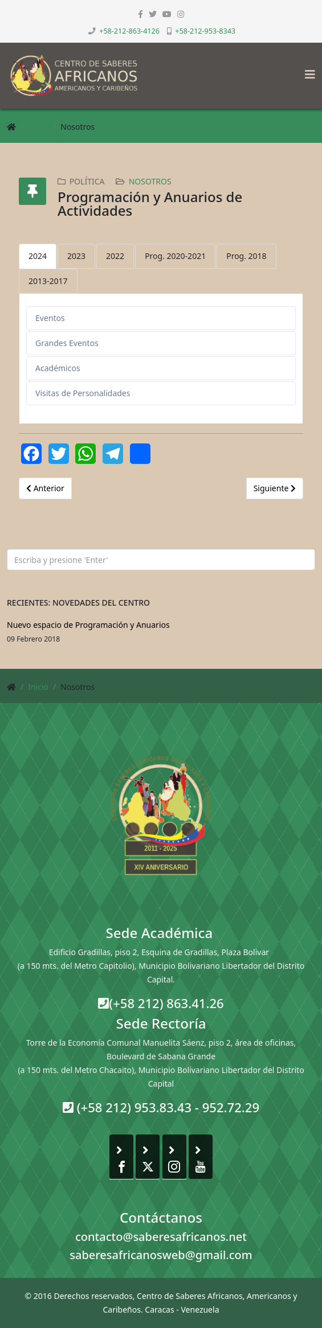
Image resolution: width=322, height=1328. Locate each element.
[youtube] (167, 14)
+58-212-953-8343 (205, 31)
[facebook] (140, 14)
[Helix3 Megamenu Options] (307, 71)
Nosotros (150, 181)
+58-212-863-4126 (129, 31)
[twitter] (153, 14)
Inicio (38, 126)
